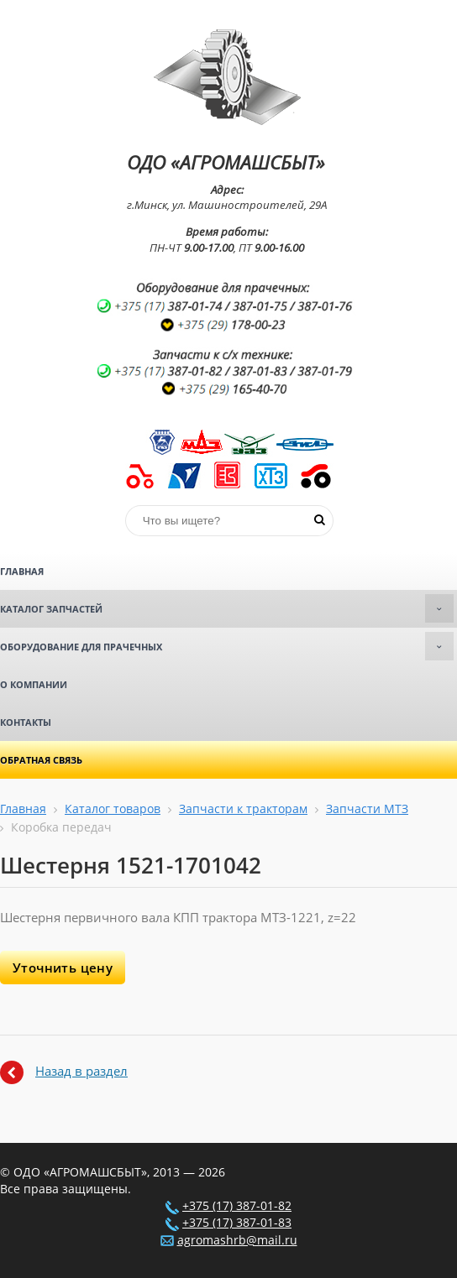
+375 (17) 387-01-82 (237, 1205)
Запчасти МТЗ (367, 808)
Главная (22, 571)
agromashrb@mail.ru (237, 1240)
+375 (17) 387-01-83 (237, 1222)
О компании (33, 684)
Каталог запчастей (227, 608)
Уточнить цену (63, 967)
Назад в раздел (81, 1070)
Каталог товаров (112, 808)
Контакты (25, 722)
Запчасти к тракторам (243, 808)
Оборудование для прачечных (227, 646)
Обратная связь (41, 760)
